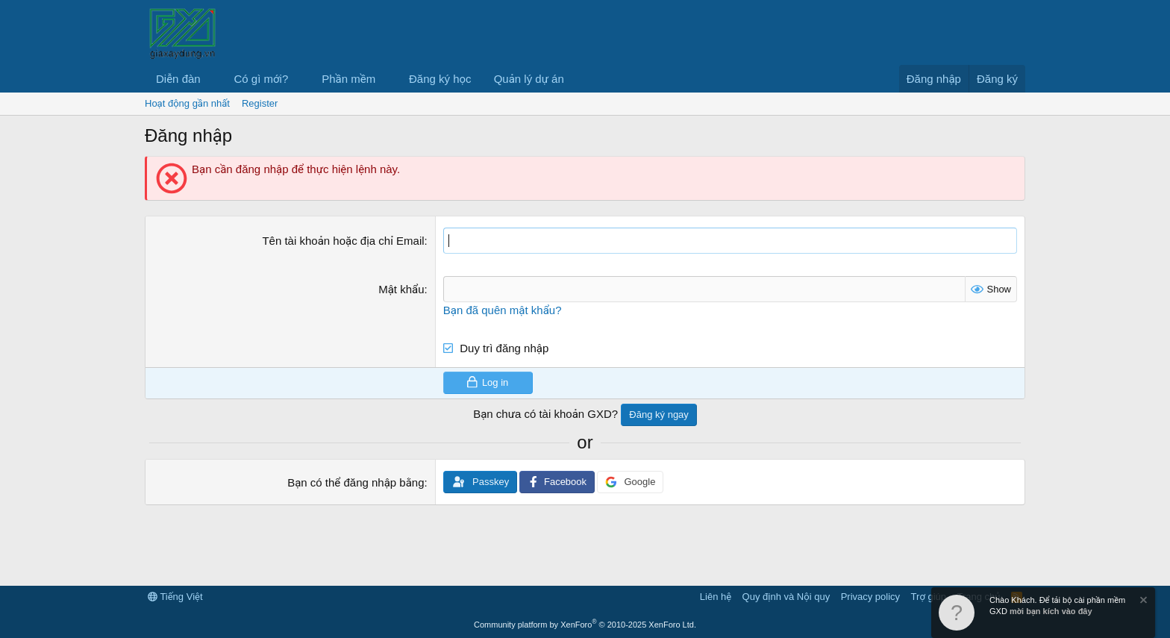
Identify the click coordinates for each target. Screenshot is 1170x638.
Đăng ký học (440, 78)
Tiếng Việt (175, 596)
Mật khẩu (401, 289)
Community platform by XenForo (585, 624)
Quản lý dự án (529, 78)
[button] (212, 79)
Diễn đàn (178, 78)
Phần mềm (348, 78)
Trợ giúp (928, 596)
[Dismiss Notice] (1142, 602)
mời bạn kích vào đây (1051, 611)
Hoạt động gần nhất (187, 103)
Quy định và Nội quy (786, 596)
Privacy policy (870, 596)
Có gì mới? (261, 78)
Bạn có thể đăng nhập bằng (355, 482)
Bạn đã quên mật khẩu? (502, 310)
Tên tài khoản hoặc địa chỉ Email (343, 240)
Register (260, 103)
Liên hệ (715, 596)
